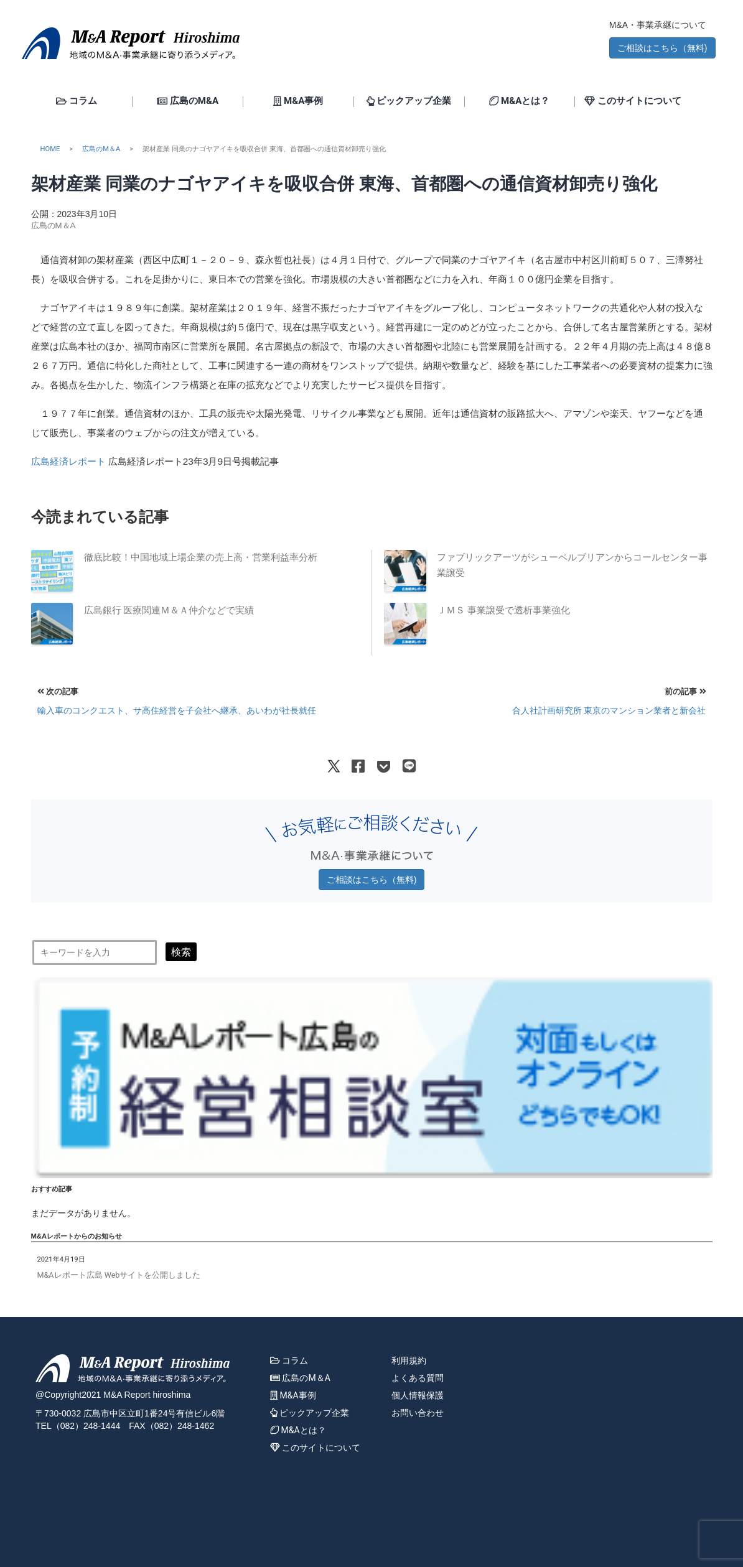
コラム (76, 101)
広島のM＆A (101, 149)
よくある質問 (417, 1378)
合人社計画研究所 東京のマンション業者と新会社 (609, 710)
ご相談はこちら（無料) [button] (662, 48)
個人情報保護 (417, 1395)
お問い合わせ (417, 1413)
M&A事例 (298, 101)
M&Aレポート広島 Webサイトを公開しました (119, 1275)
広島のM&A (187, 101)
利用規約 (408, 1360)
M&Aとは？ (519, 101)
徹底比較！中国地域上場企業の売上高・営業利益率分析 (200, 557)
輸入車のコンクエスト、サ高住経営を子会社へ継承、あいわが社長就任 (176, 710)
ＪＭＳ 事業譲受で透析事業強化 (503, 610)
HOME (50, 149)
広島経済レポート (68, 461)
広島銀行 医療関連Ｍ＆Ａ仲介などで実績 (169, 610)
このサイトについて (632, 101)
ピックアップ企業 (409, 101)
